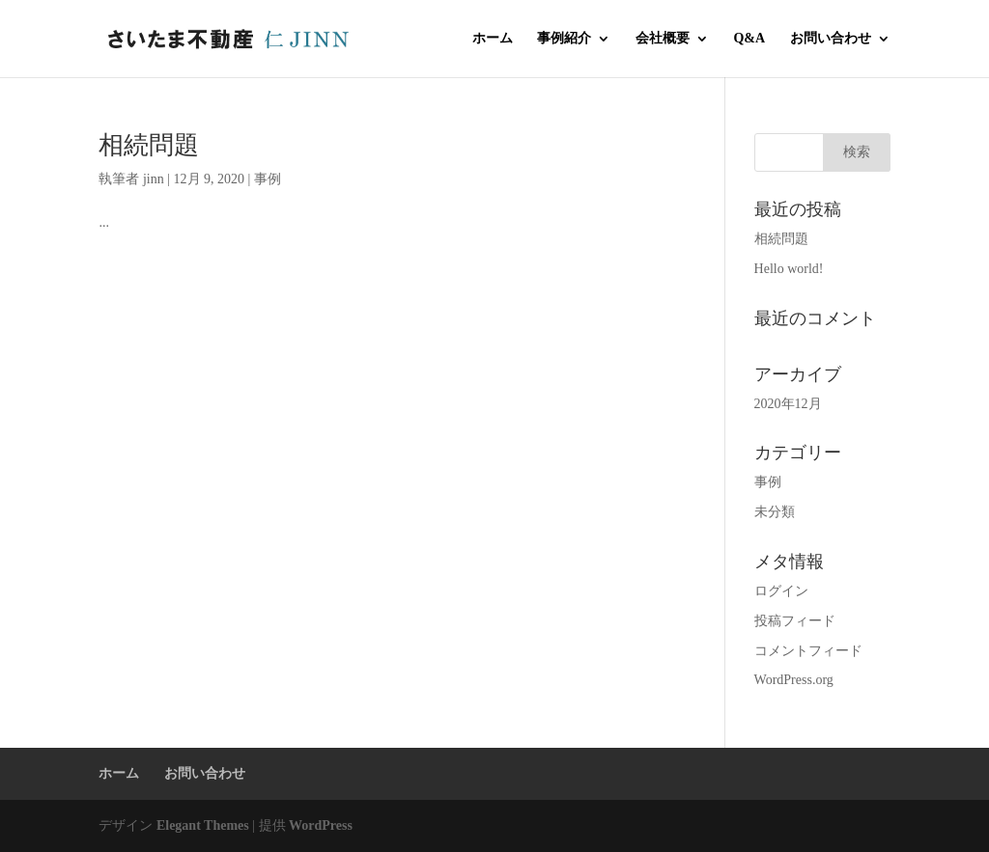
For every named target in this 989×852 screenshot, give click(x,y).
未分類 (774, 512)
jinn (153, 179)
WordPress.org (794, 680)
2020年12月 (788, 404)
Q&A (749, 38)
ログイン (781, 591)
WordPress (321, 825)
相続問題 (149, 145)
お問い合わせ (830, 38)
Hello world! (789, 268)
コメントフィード (808, 651)
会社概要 (663, 38)
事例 (267, 179)
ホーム (492, 38)
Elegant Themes (202, 825)
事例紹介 (564, 38)
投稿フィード (794, 621)
